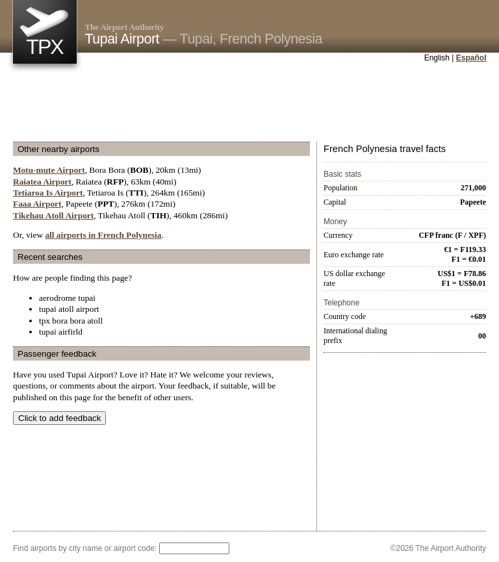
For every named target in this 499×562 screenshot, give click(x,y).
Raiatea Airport (42, 181)
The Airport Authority (124, 27)
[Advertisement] (249, 103)
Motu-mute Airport (49, 170)
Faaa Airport (37, 204)
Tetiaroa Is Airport (48, 193)
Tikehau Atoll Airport (53, 215)
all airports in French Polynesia (103, 235)
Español (471, 57)
